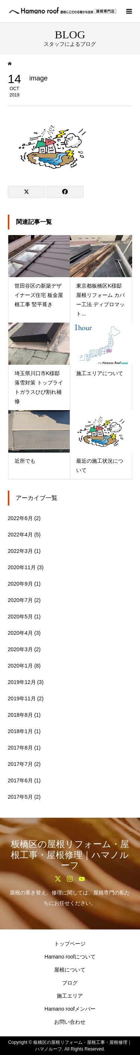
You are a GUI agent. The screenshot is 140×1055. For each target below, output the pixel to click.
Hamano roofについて (70, 957)
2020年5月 (20, 617)
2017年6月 (20, 780)
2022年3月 (20, 551)
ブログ (70, 983)
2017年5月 (20, 797)
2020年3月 (20, 649)
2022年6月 (20, 518)
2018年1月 (20, 731)
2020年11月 (22, 567)
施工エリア (70, 996)
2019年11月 (22, 698)
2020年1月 (20, 666)
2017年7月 (20, 764)
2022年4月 (20, 535)
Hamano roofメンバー (70, 1009)
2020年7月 (20, 600)
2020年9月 (20, 584)
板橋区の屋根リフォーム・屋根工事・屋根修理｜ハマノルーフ (70, 855)
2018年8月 (20, 715)
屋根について (69, 970)
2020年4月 (20, 633)
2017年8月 (20, 748)
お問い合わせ (69, 1022)
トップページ (69, 944)
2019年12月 (22, 682)
